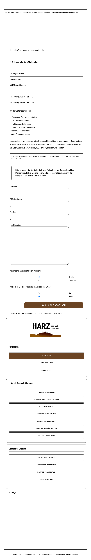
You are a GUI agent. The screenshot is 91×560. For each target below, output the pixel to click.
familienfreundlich (46, 392)
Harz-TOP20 (46, 370)
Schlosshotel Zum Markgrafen (24, 62)
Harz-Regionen (23, 12)
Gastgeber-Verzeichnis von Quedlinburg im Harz (42, 313)
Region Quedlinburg (40, 12)
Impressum (30, 555)
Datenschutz (45, 555)
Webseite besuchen (20, 156)
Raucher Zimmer (46, 406)
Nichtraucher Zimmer (46, 414)
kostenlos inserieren (46, 465)
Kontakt (17, 555)
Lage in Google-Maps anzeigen (45, 156)
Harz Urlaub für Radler (46, 428)
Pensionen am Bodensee (67, 555)
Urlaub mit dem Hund (46, 421)
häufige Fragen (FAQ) (46, 472)
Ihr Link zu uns (46, 479)
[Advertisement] (27, 35)
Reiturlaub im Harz (46, 435)
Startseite (11, 12)
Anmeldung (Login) (46, 458)
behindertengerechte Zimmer (46, 399)
